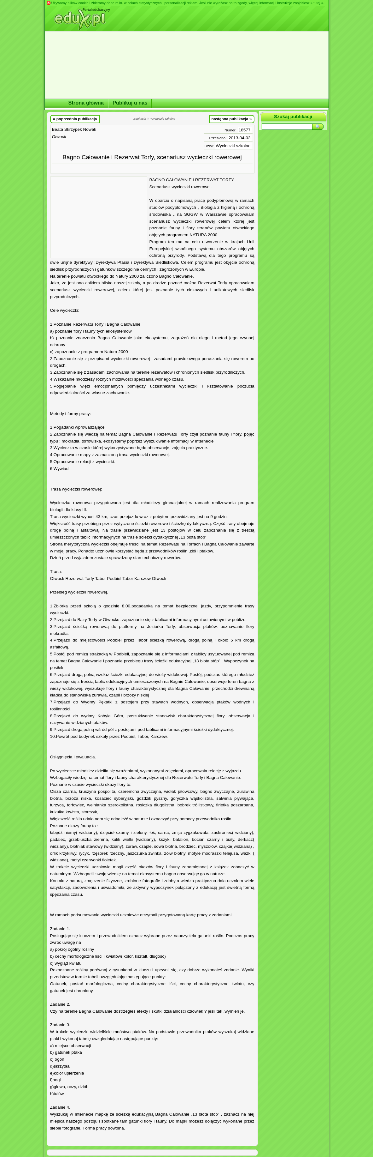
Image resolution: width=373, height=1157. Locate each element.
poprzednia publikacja (75, 118)
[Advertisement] (98, 217)
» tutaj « (317, 3)
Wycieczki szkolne (233, 145)
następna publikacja (231, 118)
